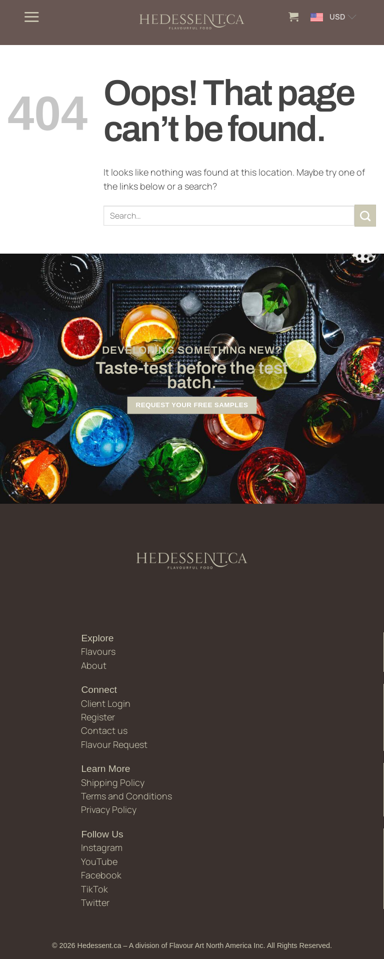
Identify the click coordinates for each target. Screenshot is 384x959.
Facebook (101, 875)
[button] (31, 17)
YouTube (99, 861)
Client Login (105, 703)
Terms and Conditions (126, 796)
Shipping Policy (112, 782)
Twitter (95, 902)
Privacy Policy (108, 809)
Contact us (104, 730)
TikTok (94, 889)
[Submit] (365, 216)
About (93, 665)
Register (98, 717)
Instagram (101, 847)
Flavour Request (114, 744)
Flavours (98, 651)
